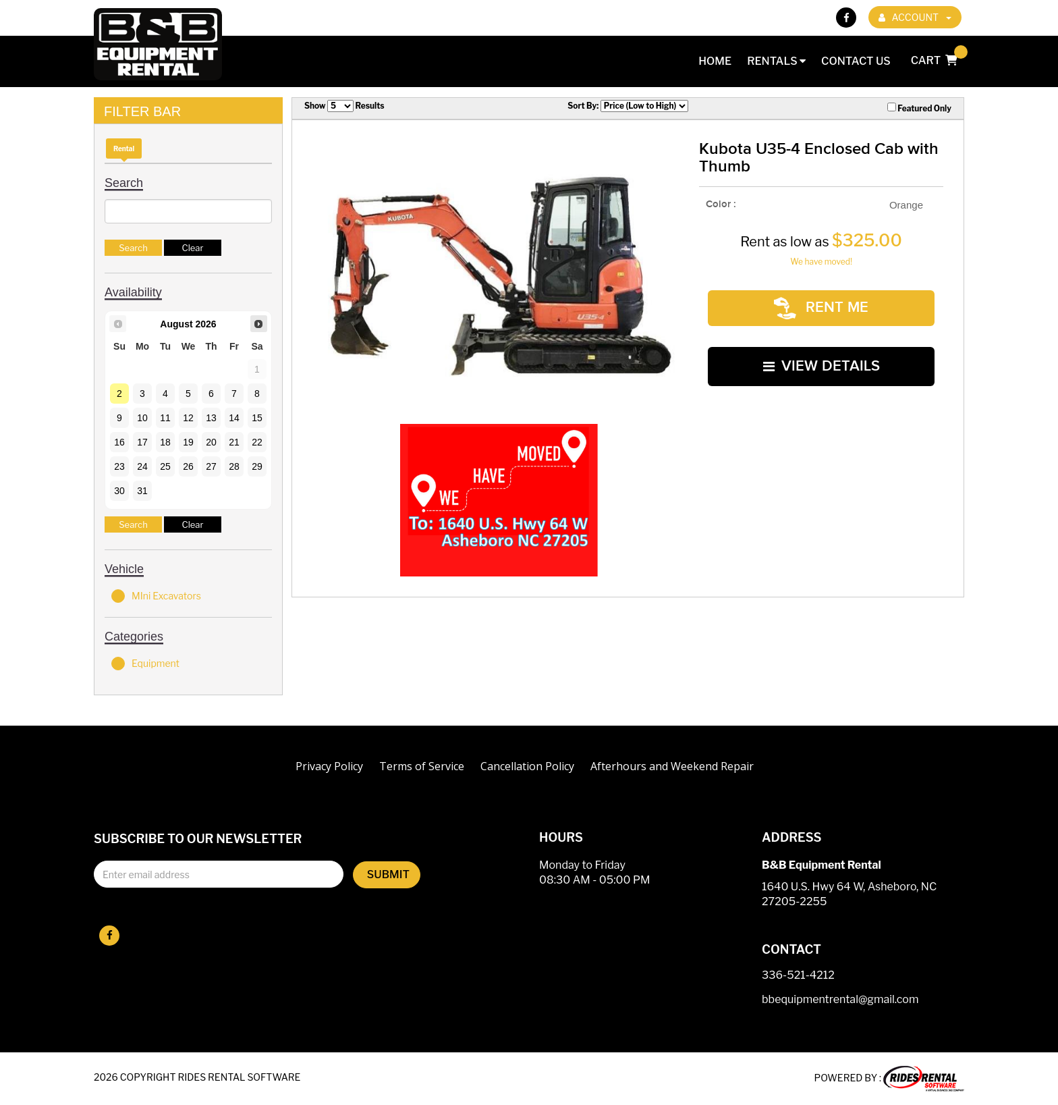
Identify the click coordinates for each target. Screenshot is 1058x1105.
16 (119, 442)
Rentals (776, 61)
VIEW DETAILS (821, 344)
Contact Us (856, 61)
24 (142, 466)
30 (119, 490)
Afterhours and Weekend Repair (672, 766)
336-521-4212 (798, 975)
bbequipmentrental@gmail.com (840, 1000)
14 (234, 417)
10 (142, 417)
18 (165, 442)
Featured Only (919, 108)
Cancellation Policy (527, 766)
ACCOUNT (915, 17)
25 (165, 466)
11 (165, 417)
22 (257, 442)
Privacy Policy (329, 766)
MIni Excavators (156, 596)
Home (714, 61)
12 (188, 417)
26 (188, 466)
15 (257, 417)
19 (188, 442)
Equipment (145, 663)
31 (142, 490)
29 (257, 466)
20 (211, 442)
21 (234, 442)
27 (211, 466)
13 (211, 417)
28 (234, 466)
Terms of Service (421, 766)
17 (142, 442)
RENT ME (821, 301)
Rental (123, 148)
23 (119, 466)
